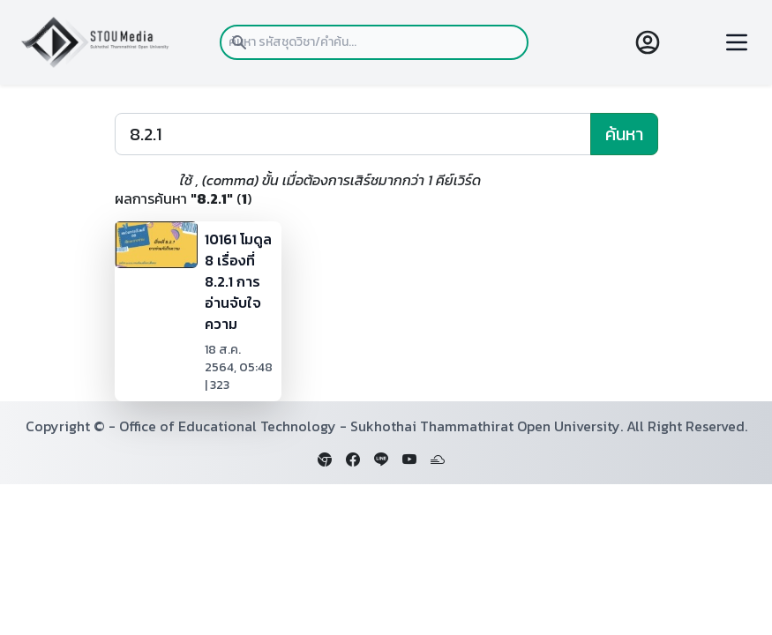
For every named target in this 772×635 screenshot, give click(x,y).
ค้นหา (624, 134)
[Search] (353, 134)
